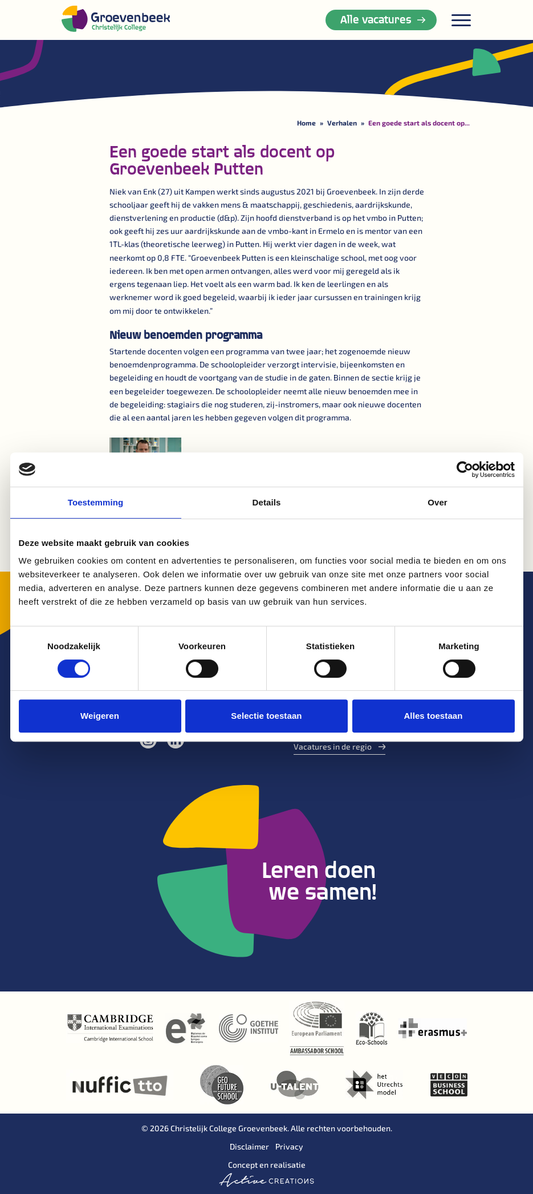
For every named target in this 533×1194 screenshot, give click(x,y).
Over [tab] (437, 502)
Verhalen (342, 123)
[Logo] (116, 18)
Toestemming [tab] (96, 502)
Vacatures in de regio (340, 746)
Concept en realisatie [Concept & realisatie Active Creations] (266, 1173)
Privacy (289, 1146)
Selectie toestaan (266, 716)
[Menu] (461, 20)
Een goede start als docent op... (419, 123)
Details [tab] (267, 502)
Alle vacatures (382, 19)
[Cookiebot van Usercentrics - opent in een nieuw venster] (465, 469)
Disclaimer (249, 1146)
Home (306, 123)
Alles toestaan (433, 716)
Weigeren (99, 716)
